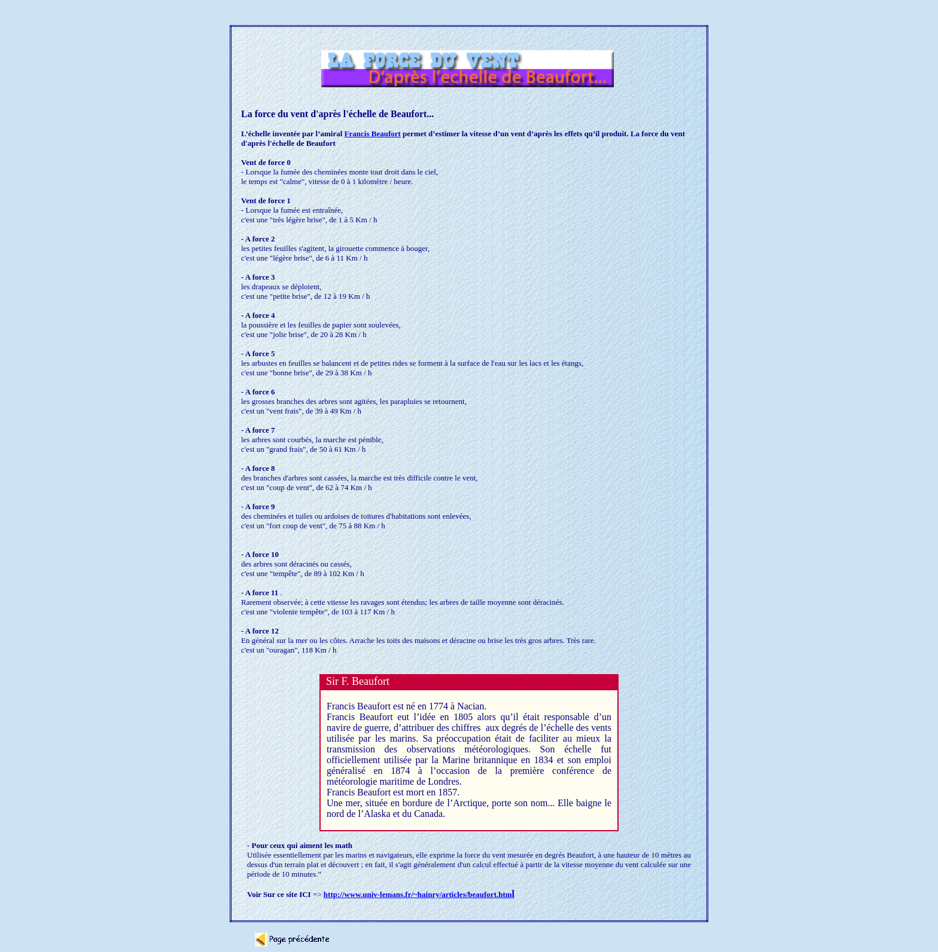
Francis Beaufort (373, 133)
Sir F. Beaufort (357, 681)
